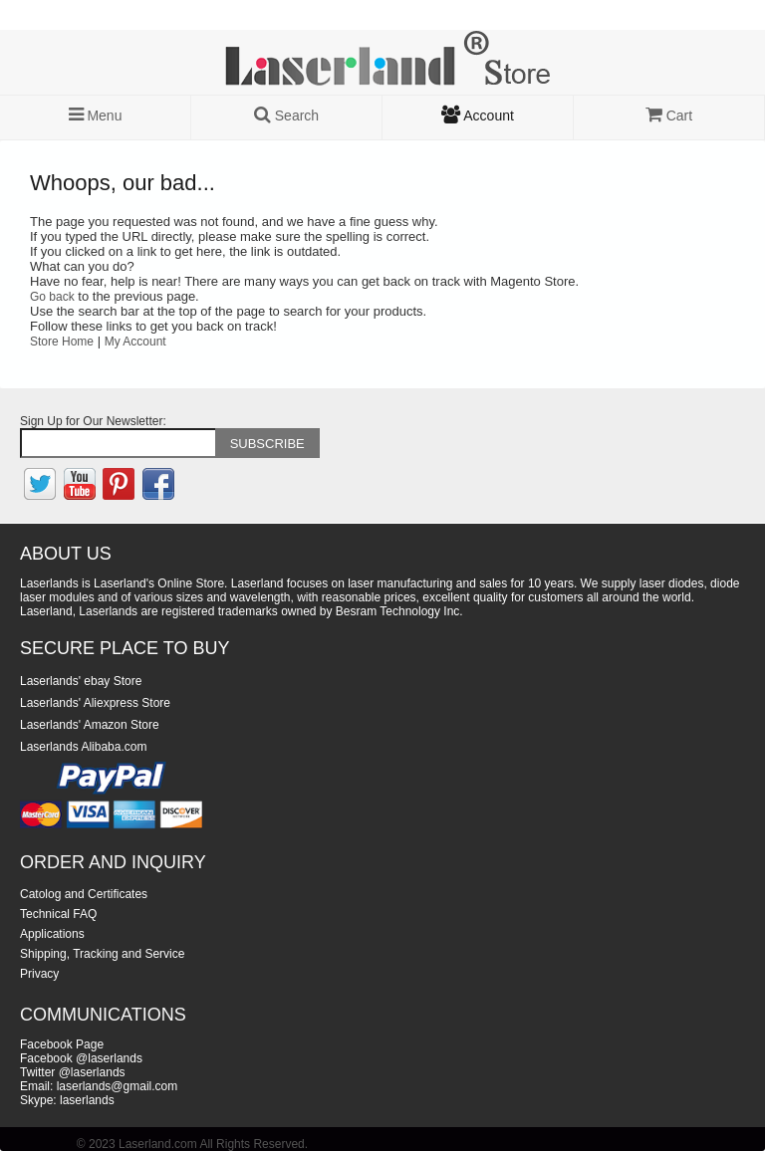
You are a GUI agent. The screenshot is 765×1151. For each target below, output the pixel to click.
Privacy (39, 974)
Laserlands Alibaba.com (83, 747)
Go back (52, 297)
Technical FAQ (58, 914)
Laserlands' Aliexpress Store (95, 703)
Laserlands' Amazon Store (89, 725)
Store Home (62, 341)
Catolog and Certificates (83, 894)
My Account (135, 341)
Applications (52, 934)
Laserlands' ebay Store (80, 681)
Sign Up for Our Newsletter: (93, 421)
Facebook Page (62, 1044)
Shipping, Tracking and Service (102, 954)
